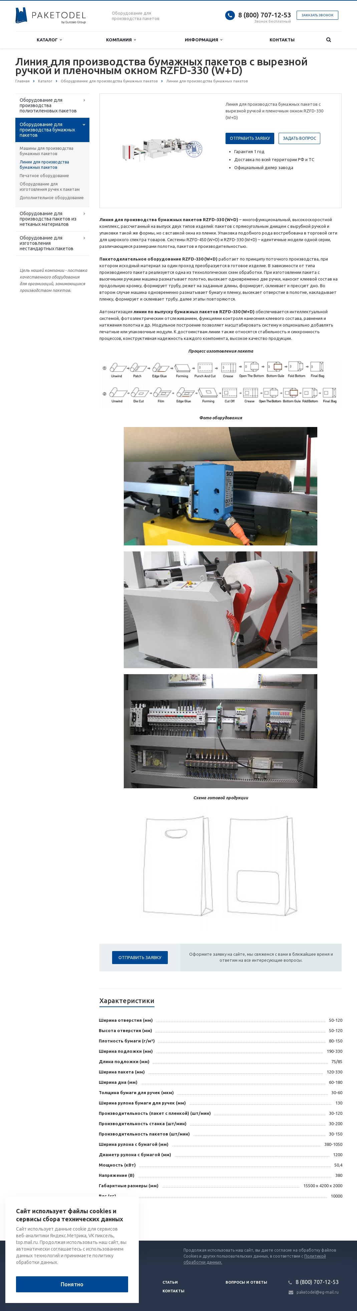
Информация (203, 39)
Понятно (72, 1284)
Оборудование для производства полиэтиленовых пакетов (48, 105)
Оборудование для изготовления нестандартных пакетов (46, 243)
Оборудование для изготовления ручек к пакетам (50, 186)
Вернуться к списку (36, 1219)
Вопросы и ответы (246, 1282)
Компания (121, 39)
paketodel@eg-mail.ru (318, 1292)
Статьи (170, 1282)
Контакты (282, 39)
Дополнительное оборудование (52, 197)
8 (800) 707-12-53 (264, 15)
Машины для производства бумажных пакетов (46, 151)
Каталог (49, 39)
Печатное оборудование (44, 175)
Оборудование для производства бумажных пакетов (47, 130)
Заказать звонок (317, 15)
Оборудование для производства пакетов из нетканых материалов (48, 219)
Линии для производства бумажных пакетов (44, 164)
